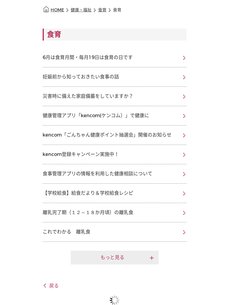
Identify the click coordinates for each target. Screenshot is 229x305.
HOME (57, 10)
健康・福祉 (81, 10)
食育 (102, 10)
